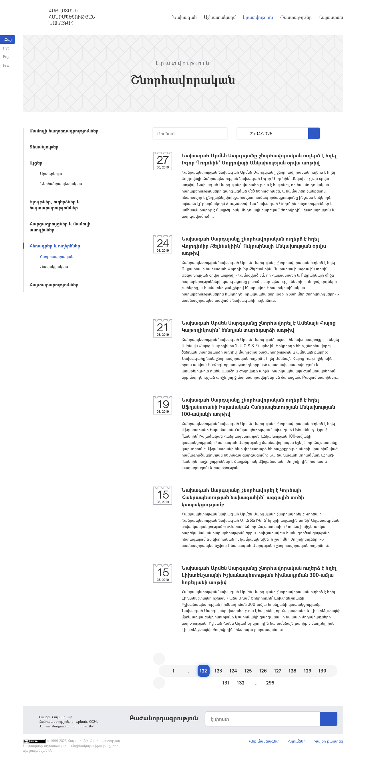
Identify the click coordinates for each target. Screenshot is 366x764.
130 (322, 671)
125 (248, 671)
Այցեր (35, 163)
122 (203, 671)
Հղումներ (297, 741)
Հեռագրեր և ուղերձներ (54, 246)
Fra (6, 65)
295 (270, 683)
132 (240, 683)
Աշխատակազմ (220, 17)
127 (277, 671)
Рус (6, 48)
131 (225, 683)
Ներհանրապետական (61, 183)
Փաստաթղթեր (296, 17)
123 (218, 671)
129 (307, 671)
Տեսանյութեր (43, 147)
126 (263, 671)
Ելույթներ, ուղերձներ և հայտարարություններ (54, 205)
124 (233, 671)
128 (293, 671)
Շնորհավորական (56, 256)
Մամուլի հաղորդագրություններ (63, 131)
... (243, 133)
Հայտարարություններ (53, 284)
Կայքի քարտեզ (328, 741)
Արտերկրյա (51, 173)
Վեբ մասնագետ (264, 741)
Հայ (8, 39)
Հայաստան (331, 17)
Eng (6, 56)
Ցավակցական (54, 266)
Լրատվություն (258, 17)
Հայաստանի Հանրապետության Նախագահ (72, 16)
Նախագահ (184, 17)
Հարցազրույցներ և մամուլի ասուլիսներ (59, 227)
